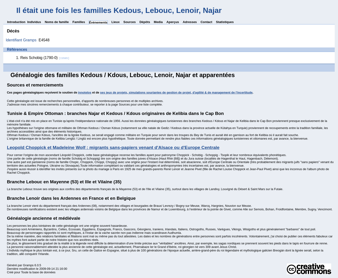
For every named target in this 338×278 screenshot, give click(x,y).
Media (158, 22)
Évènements (98, 22)
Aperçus (172, 22)
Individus (34, 22)
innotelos (84, 92)
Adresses (190, 22)
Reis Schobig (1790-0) (44, 58)
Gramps (28, 265)
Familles (79, 22)
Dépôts (144, 22)
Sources (129, 22)
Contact (206, 22)
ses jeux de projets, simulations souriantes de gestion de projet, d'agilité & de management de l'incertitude (176, 92)
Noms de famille (57, 22)
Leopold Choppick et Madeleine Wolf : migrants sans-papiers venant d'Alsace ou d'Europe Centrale (113, 147)
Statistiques (225, 22)
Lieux (115, 22)
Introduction (16, 22)
